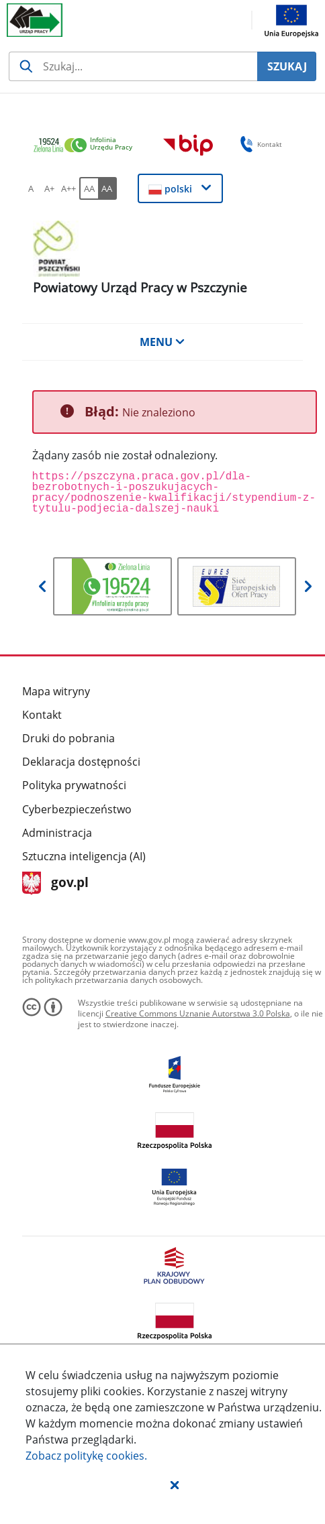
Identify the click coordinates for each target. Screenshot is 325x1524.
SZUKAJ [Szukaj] (287, 66)
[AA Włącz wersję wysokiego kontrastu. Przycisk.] (107, 188)
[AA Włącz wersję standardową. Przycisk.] (88, 188)
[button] (174, 1484)
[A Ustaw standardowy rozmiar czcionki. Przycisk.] (31, 188)
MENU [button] (162, 342)
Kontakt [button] (259, 144)
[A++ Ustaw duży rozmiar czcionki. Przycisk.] (68, 188)
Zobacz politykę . (86, 1455)
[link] (86, 146)
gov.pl (55, 883)
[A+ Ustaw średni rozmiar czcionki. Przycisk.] (50, 188)
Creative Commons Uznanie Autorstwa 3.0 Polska (197, 1013)
